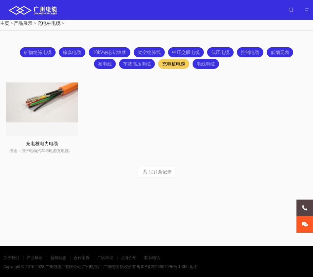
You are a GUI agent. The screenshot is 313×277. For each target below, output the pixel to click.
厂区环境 (105, 257)
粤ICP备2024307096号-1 (158, 266)
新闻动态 (58, 257)
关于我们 (11, 257)
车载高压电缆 (137, 64)
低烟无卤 (280, 53)
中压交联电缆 (186, 53)
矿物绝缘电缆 (38, 53)
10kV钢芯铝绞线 (109, 53)
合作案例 (82, 257)
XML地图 (190, 266)
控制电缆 (250, 53)
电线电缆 (206, 64)
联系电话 (152, 257)
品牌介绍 (129, 257)
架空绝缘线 (149, 53)
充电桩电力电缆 (42, 147)
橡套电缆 (72, 53)
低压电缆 (220, 53)
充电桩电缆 (49, 23)
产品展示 (23, 23)
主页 (4, 23)
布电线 (105, 64)
